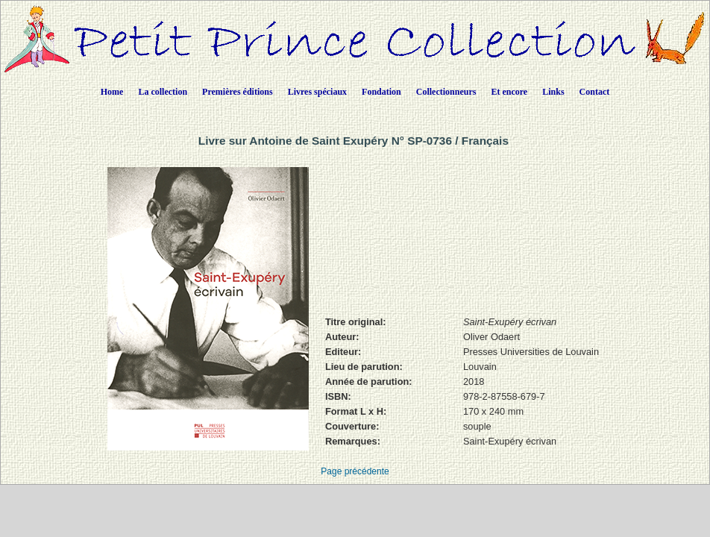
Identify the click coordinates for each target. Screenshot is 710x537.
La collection (162, 92)
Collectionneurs (446, 92)
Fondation (381, 92)
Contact (594, 92)
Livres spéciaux (317, 92)
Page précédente (355, 471)
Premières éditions (237, 92)
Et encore (509, 92)
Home (112, 92)
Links (553, 92)
